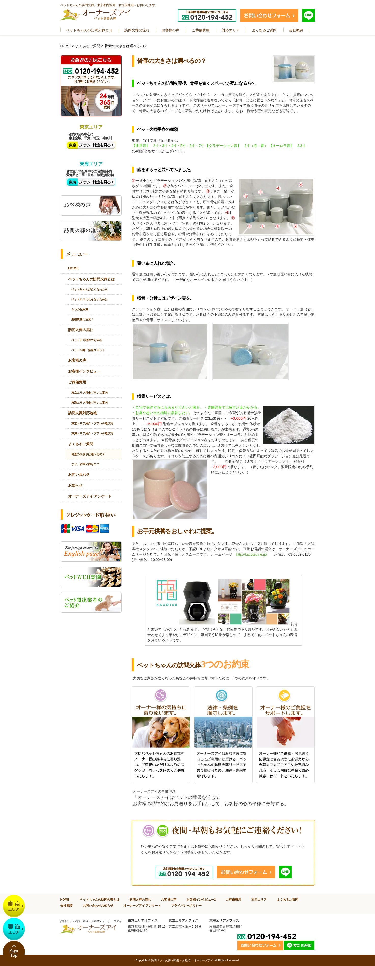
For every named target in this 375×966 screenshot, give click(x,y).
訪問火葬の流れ (80, 330)
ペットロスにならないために (89, 299)
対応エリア (259, 899)
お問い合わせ (79, 474)
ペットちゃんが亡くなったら (89, 289)
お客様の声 (77, 360)
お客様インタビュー (84, 371)
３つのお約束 (79, 309)
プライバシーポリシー (186, 905)
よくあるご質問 (87, 46)
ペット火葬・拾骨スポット (88, 350)
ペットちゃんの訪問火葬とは (91, 279)
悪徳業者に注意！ (82, 319)
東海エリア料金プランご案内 (89, 402)
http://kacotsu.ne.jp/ (251, 554)
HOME (65, 46)
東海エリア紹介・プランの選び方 (92, 433)
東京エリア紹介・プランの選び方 (92, 423)
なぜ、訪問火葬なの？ (85, 464)
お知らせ (75, 485)
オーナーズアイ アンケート (90, 496)
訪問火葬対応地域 (82, 413)
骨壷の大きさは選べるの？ (88, 454)
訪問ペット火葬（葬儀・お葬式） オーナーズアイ (182, 960)
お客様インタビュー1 (201, 899)
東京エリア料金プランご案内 (89, 392)
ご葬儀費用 (77, 382)
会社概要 (66, 905)
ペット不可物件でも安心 (86, 340)
